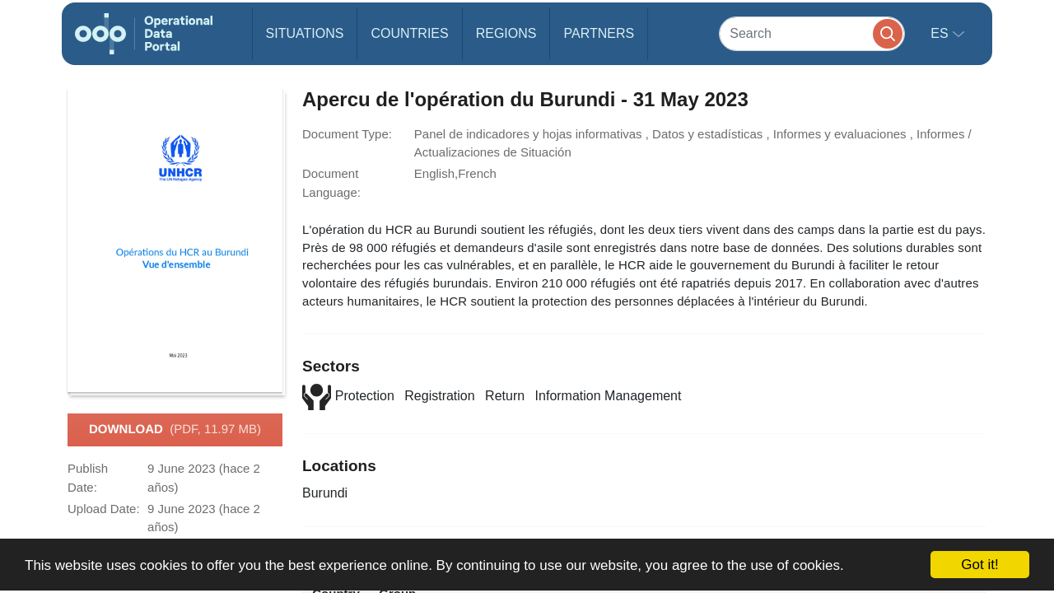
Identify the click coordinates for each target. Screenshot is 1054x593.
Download (175, 430)
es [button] (941, 33)
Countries (409, 33)
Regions (506, 33)
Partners (598, 33)
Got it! (979, 564)
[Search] (812, 33)
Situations (305, 33)
